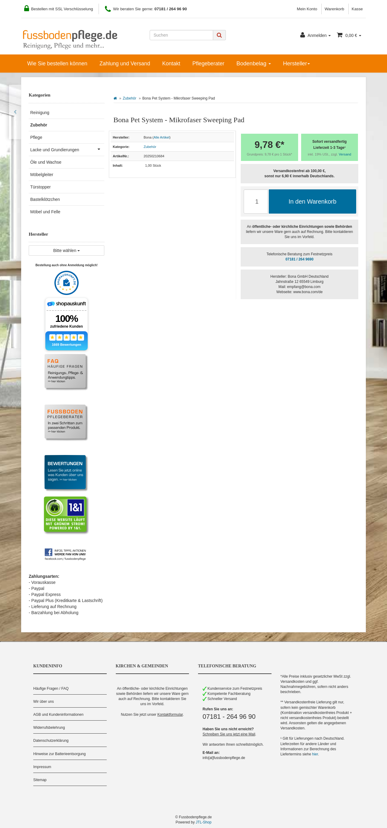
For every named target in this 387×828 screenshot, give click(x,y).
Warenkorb (334, 9)
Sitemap (40, 780)
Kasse (357, 9)
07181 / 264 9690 (299, 259)
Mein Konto (307, 9)
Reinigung (39, 112)
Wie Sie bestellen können (57, 64)
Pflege (36, 137)
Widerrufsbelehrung (49, 727)
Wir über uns (43, 701)
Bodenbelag (253, 63)
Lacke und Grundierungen (67, 149)
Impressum (42, 767)
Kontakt (171, 64)
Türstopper (40, 187)
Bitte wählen (66, 250)
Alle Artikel (161, 137)
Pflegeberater (208, 64)
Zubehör (129, 98)
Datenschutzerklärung (51, 740)
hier (315, 754)
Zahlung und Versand (124, 64)
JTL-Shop (203, 822)
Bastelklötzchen (45, 199)
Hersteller (296, 63)
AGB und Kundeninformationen (58, 714)
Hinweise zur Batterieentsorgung (59, 754)
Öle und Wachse (45, 162)
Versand (345, 154)
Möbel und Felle (45, 211)
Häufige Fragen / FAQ (51, 688)
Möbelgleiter (41, 174)
